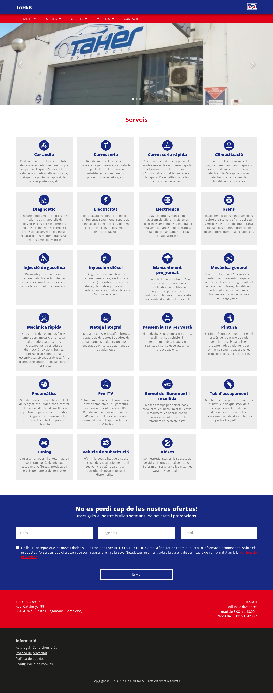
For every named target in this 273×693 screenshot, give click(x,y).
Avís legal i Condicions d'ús (36, 647)
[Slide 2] (140, 99)
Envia (136, 574)
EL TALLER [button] (25, 19)
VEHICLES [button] (103, 19)
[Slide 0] (133, 99)
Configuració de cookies (34, 664)
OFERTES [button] (77, 19)
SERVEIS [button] (51, 19)
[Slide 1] (137, 99)
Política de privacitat (31, 653)
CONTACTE (131, 19)
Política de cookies (30, 658)
